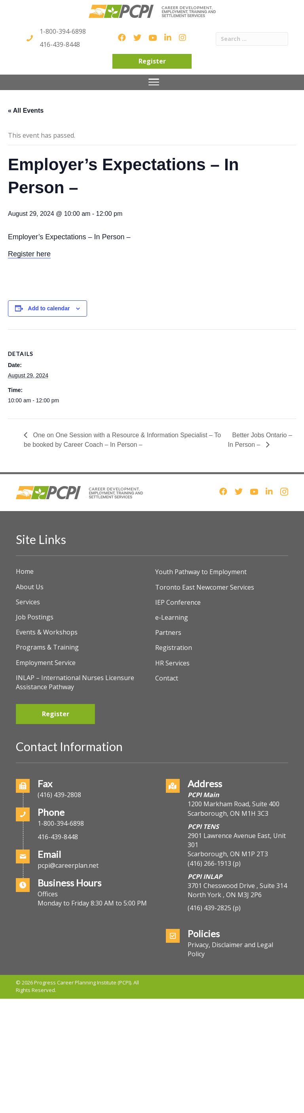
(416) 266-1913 (209, 863)
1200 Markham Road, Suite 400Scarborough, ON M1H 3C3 (233, 808)
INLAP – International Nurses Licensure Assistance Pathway (75, 682)
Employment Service (46, 662)
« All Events (26, 110)
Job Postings (34, 617)
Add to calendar (49, 308)
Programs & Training (47, 647)
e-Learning (171, 617)
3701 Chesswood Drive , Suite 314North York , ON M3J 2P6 (237, 890)
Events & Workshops (47, 632)
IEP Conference (178, 602)
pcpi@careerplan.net (68, 865)
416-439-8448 (60, 44)
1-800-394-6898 (63, 31)
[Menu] (154, 82)
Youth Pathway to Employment (201, 571)
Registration (173, 647)
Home (25, 571)
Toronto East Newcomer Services (204, 587)
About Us (30, 586)
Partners (168, 632)
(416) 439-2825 (209, 907)
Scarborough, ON (228, 854)
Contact (166, 678)
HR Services (172, 663)
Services (28, 602)
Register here (29, 254)
